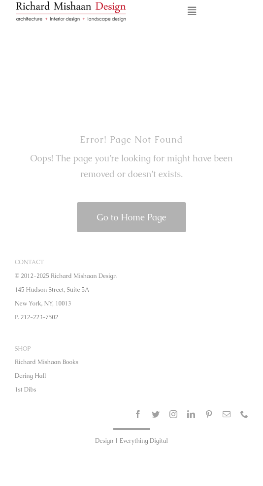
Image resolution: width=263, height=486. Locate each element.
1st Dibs (25, 390)
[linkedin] (191, 414)
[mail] (226, 414)
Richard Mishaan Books (46, 362)
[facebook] (138, 414)
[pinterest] (209, 414)
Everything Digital (144, 441)
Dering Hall (30, 376)
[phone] (244, 414)
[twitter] (156, 414)
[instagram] (173, 414)
